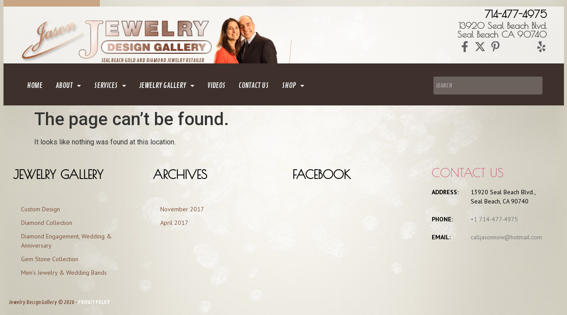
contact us (254, 85)
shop (293, 85)
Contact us (468, 172)
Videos (216, 85)
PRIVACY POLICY (93, 302)
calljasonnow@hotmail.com (506, 237)
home (34, 85)
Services (110, 85)
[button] (68, 86)
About (68, 85)
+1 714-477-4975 (494, 219)
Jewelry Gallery (166, 85)
